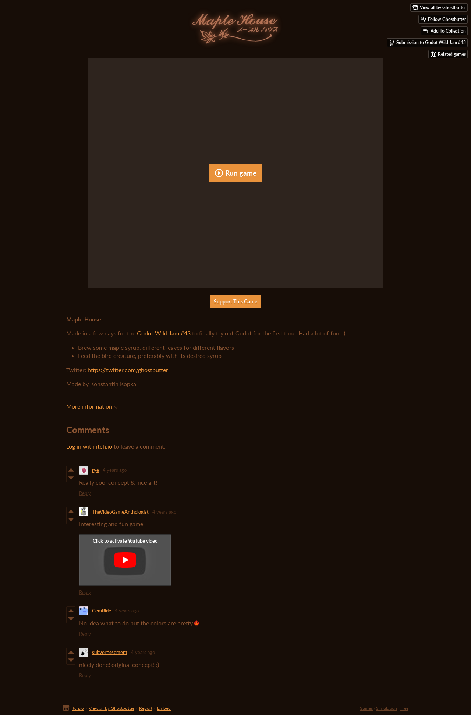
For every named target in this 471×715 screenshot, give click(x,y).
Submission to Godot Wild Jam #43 (427, 43)
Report (145, 708)
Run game (235, 173)
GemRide (101, 611)
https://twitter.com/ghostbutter (128, 369)
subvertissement (109, 652)
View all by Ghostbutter (111, 708)
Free (404, 708)
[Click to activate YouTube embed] (125, 560)
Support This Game (235, 301)
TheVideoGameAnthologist (120, 512)
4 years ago (115, 470)
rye (95, 470)
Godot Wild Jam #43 (164, 333)
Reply (85, 493)
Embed (164, 708)
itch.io (78, 708)
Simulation (386, 708)
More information (92, 406)
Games (366, 708)
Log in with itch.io (89, 446)
